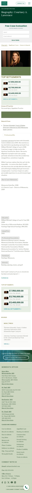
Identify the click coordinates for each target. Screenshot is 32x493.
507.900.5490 (6, 406)
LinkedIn (15, 482)
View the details (12, 84)
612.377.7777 (13, 353)
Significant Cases (14, 45)
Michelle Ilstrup (17, 117)
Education (5, 218)
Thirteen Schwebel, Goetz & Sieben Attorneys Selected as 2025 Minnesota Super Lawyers (15, 127)
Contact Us (20, 3)
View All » (7, 344)
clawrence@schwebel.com (14, 70)
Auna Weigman (13, 112)
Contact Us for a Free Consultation (15, 357)
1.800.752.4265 (25, 353)
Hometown (5, 255)
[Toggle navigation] (29, 3)
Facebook (2, 482)
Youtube (12, 482)
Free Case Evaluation (16, 26)
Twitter (8, 482)
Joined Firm (5, 231)
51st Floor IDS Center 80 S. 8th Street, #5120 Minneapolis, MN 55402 (9, 378)
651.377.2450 (6, 394)
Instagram (5, 482)
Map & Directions (7, 384)
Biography (4, 45)
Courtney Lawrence (7, 140)
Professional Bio (9, 135)
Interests (5, 262)
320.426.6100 (6, 418)
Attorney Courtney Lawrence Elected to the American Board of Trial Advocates (16, 338)
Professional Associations (10, 238)
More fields (15, 40)
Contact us (4, 278)
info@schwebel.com (13, 466)
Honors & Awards (25, 45)
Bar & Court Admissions (9, 179)
